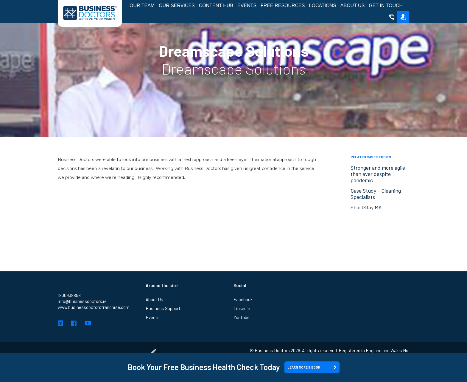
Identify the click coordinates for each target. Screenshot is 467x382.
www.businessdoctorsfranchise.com (94, 307)
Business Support (163, 308)
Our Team (142, 5)
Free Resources (283, 5)
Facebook (243, 299)
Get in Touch (386, 5)
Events (246, 5)
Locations (322, 5)
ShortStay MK (366, 207)
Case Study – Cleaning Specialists (376, 193)
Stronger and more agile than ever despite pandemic (378, 173)
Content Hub (216, 5)
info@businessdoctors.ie (82, 301)
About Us (352, 5)
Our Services (177, 5)
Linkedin (242, 308)
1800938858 (69, 295)
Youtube (242, 317)
